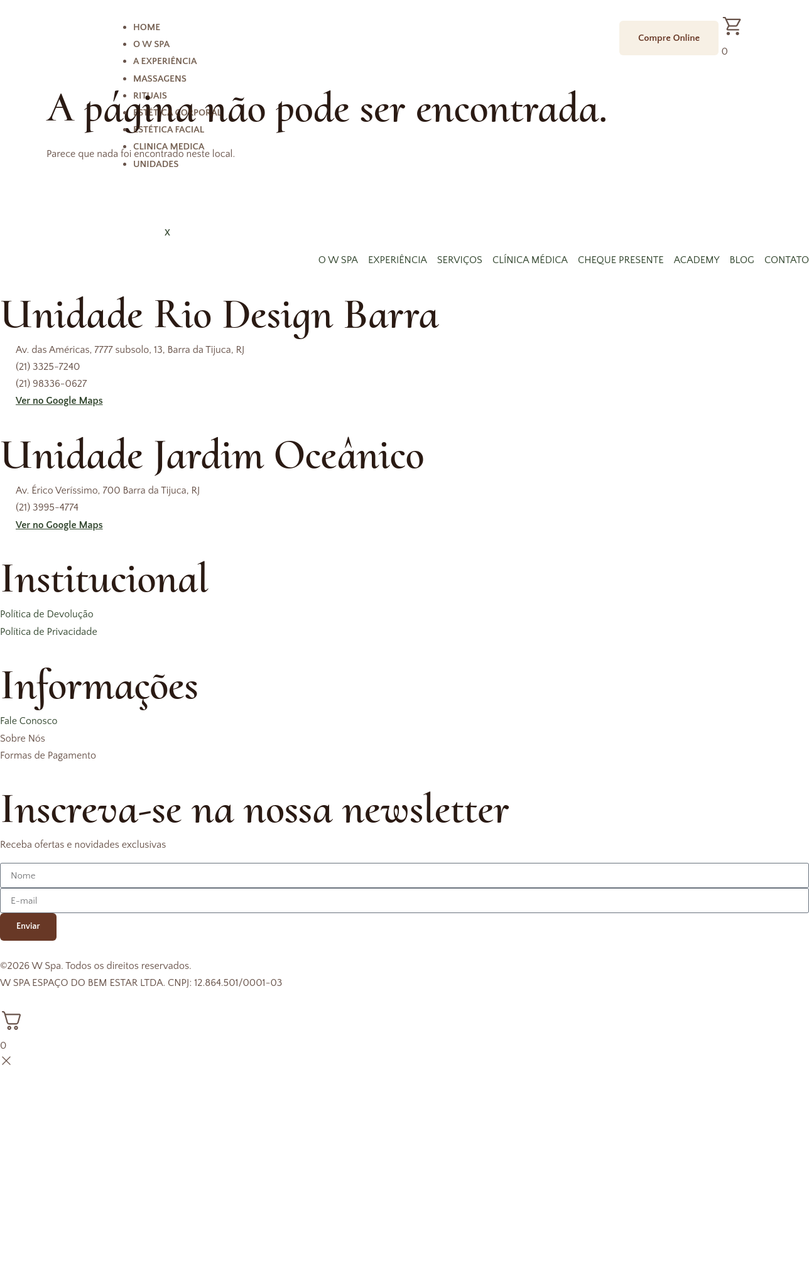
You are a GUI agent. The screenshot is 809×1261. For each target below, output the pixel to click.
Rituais (150, 95)
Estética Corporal (177, 112)
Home (146, 27)
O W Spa (151, 44)
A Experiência (165, 61)
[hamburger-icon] (597, 29)
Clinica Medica (168, 146)
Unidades (155, 164)
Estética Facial (168, 129)
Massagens (160, 78)
